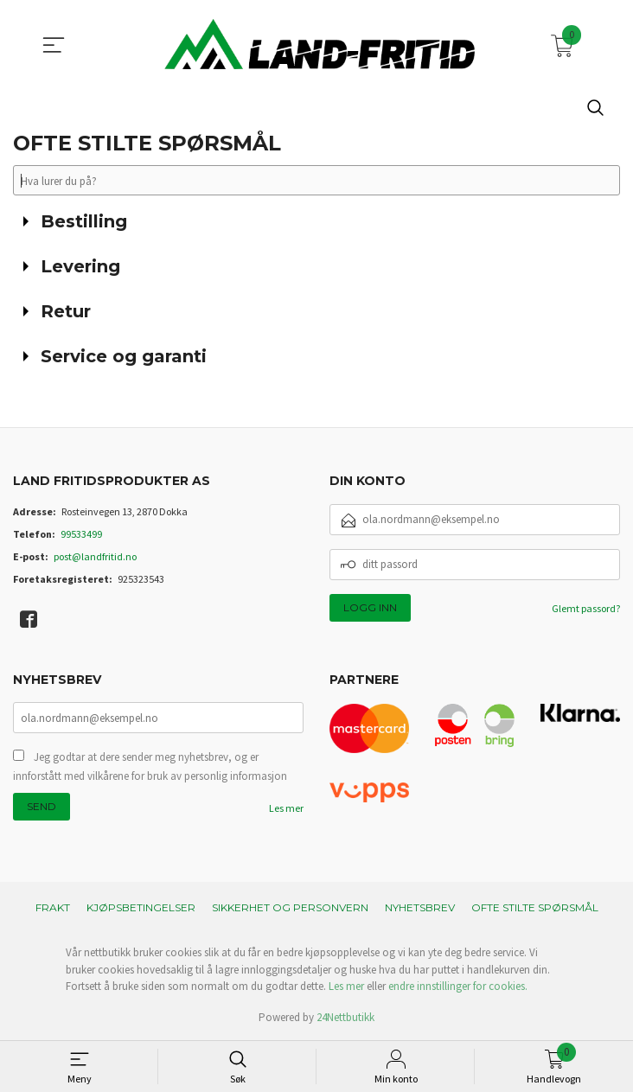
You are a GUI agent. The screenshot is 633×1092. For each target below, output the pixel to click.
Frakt (52, 908)
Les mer (286, 808)
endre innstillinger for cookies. (458, 987)
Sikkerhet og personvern (290, 908)
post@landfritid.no (95, 556)
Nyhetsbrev (420, 908)
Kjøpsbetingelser (140, 908)
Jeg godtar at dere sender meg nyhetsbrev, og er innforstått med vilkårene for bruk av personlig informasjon (150, 767)
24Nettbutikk (345, 1017)
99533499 (81, 533)
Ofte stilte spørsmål (534, 908)
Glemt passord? (586, 608)
